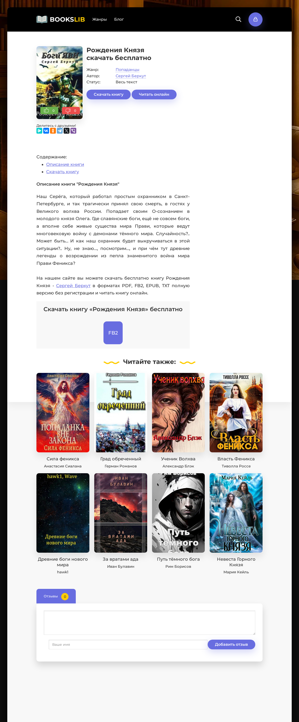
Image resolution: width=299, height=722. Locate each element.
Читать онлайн (154, 94)
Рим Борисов (178, 566)
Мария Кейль (236, 572)
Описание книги (65, 164)
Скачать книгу (108, 94)
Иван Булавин (120, 566)
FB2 (113, 333)
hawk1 (62, 572)
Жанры (99, 19)
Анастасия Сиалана (63, 466)
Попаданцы (127, 69)
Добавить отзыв (67, 644)
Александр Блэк (178, 466)
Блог (119, 19)
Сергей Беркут (131, 76)
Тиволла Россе (236, 466)
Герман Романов (121, 466)
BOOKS (67, 19)
